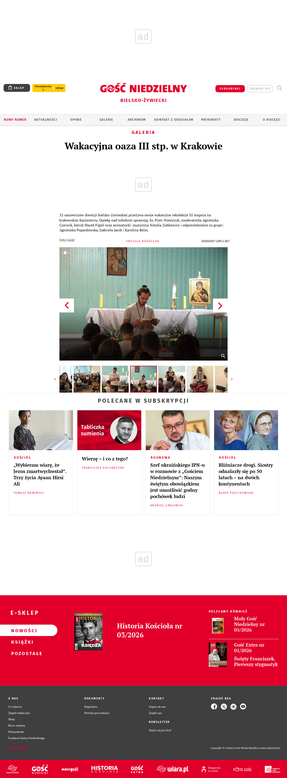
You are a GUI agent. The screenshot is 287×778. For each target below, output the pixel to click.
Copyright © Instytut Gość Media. (230, 748)
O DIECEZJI (271, 120)
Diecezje (241, 120)
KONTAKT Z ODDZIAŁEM (174, 120)
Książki (21, 641)
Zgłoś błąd (18, 748)
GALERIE (106, 120)
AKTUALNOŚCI (45, 120)
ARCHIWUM (137, 120)
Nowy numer (15, 120)
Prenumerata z (43, 88)
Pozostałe (21, 653)
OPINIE (76, 120)
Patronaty (210, 120)
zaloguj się (260, 88)
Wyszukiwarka (279, 88)
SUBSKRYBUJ (230, 88)
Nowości (21, 630)
